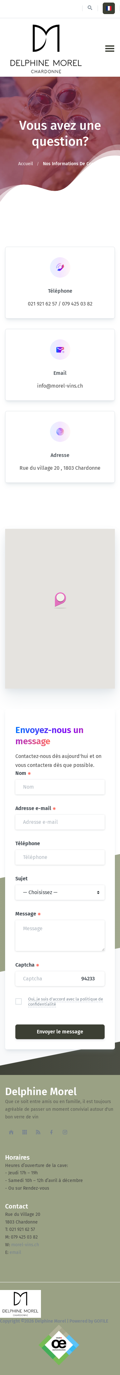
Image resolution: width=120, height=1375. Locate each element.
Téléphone (27, 843)
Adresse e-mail (35, 808)
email (15, 1252)
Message (28, 914)
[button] (60, 600)
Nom (23, 773)
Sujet (21, 879)
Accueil (25, 163)
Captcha (27, 965)
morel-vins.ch (25, 1245)
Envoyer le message (60, 1032)
